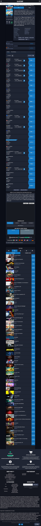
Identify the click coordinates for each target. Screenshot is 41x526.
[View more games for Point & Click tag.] (31, 38)
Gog (28, 33)
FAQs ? (10, 478)
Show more (16, 189)
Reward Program (15, 486)
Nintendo (5, 491)
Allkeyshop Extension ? (10, 479)
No (22, 524)
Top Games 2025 (15, 490)
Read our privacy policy (26, 522)
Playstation (6, 488)
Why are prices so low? (10, 475)
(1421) (25, 237)
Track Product (20, 225)
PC (5, 484)
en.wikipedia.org (27, 29)
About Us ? (10, 473)
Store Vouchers (14, 484)
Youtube (37, 473)
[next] (12, 14)
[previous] (7, 14)
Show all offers (24, 189)
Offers (8, 51)
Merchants (24, 474)
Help (37, 524)
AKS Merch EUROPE (14, 492)
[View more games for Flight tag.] (26, 39)
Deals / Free (15, 488)
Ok (19, 524)
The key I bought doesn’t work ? (10, 476)
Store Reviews (14, 489)
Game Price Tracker (14, 485)
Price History (13, 51)
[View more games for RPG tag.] (23, 38)
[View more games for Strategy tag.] (20, 38)
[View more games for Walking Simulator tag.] (21, 39)
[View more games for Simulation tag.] (26, 38)
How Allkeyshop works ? (10, 474)
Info (18, 7)
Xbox (6, 486)
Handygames (27, 32)
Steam (26, 33)
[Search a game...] (20, 4)
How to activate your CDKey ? (10, 477)
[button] (20, 61)
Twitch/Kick (24, 473)
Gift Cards (15, 487)
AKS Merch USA (14, 491)
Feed (30, 7)
